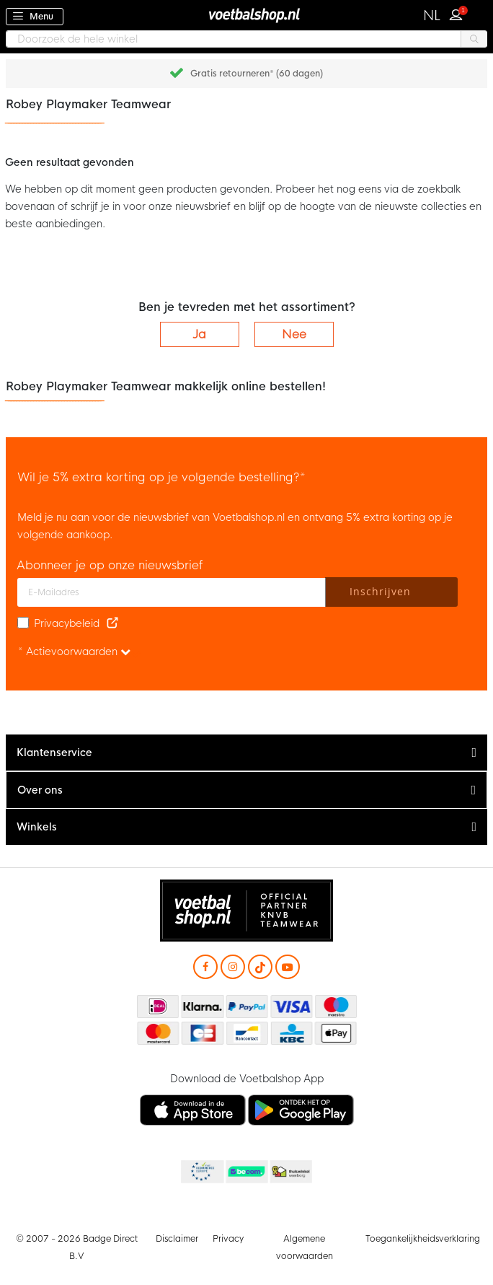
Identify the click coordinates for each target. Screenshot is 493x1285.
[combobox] (246, 39)
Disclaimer (177, 1239)
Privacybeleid (66, 623)
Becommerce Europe (201, 1172)
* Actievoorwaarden (74, 651)
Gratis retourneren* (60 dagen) (256, 73)
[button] (432, 16)
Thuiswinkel (290, 1172)
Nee (294, 334)
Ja (199, 334)
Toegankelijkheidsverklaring (422, 1239)
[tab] (246, 752)
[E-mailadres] (171, 592)
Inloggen (459, 13)
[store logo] (246, 15)
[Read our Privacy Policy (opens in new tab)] (112, 623)
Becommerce (245, 1172)
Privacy (228, 1239)
